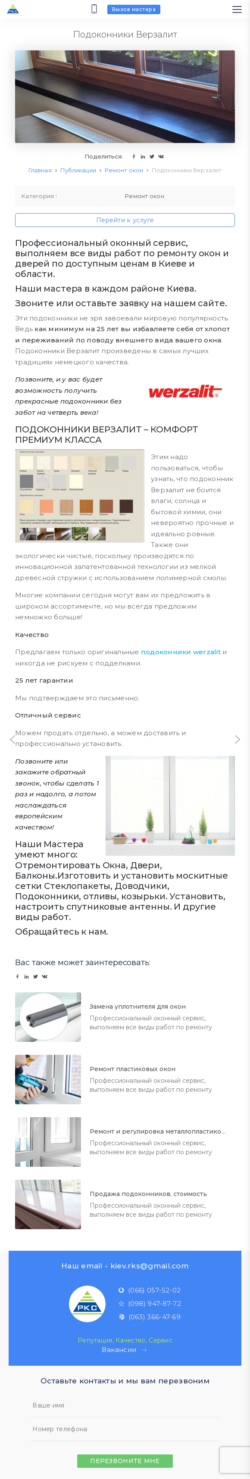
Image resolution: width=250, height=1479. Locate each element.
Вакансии (125, 1349)
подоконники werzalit (181, 652)
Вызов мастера (134, 9)
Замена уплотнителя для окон (138, 1006)
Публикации (78, 170)
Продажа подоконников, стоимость (148, 1194)
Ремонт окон (124, 170)
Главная (40, 170)
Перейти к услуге (125, 220)
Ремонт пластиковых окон (132, 1069)
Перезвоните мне (125, 1461)
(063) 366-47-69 (150, 1317)
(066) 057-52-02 (150, 1290)
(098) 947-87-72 (150, 1303)
